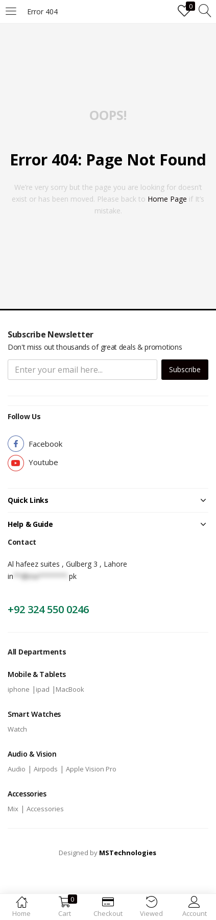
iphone (19, 689)
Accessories (45, 808)
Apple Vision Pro (91, 768)
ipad (43, 689)
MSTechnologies (127, 852)
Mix (13, 808)
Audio (17, 768)
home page (167, 199)
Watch (17, 729)
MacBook (70, 689)
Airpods (46, 768)
